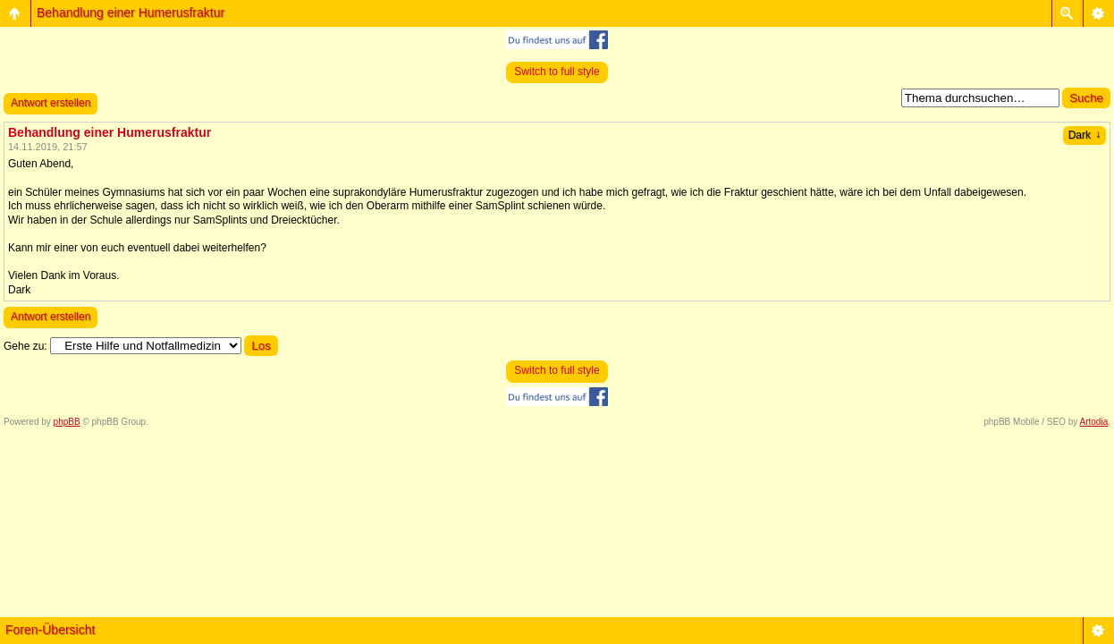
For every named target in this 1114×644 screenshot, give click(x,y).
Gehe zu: (25, 346)
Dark (1084, 135)
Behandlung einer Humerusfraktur (130, 12)
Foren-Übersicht (50, 630)
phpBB (67, 422)
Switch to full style (556, 71)
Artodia (1094, 422)
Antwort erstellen (50, 103)
